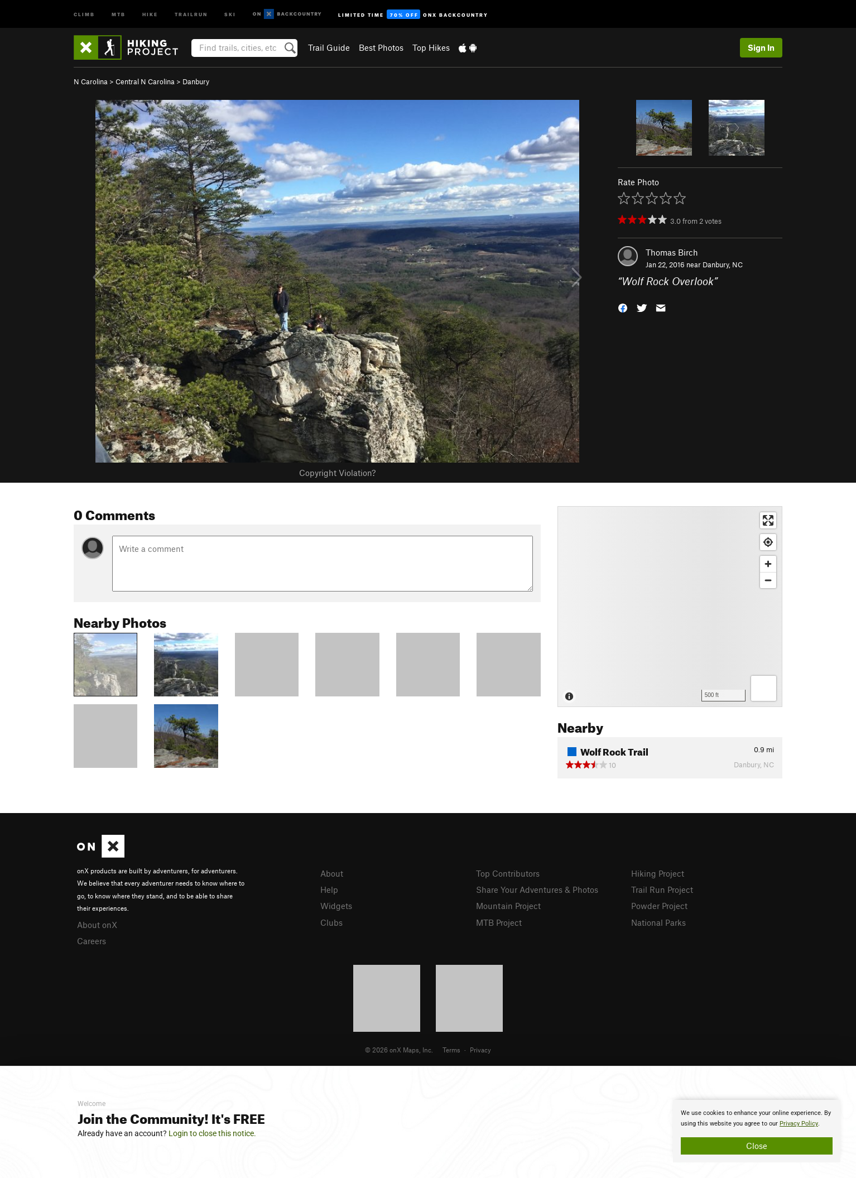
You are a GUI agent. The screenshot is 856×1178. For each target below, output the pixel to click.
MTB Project (499, 922)
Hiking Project (657, 873)
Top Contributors (508, 873)
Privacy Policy (799, 1123)
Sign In (761, 47)
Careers (91, 941)
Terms (451, 1050)
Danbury (195, 81)
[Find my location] (768, 542)
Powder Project (659, 906)
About (331, 873)
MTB (119, 13)
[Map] (670, 606)
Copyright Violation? (337, 473)
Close (756, 1146)
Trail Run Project (662, 889)
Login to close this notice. (212, 1133)
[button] (623, 307)
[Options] (763, 688)
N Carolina (91, 81)
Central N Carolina (145, 81)
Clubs (331, 922)
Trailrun (191, 13)
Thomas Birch (672, 252)
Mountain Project (508, 906)
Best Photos (381, 47)
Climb (84, 13)
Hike (150, 13)
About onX (97, 925)
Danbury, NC (723, 264)
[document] (757, 1131)
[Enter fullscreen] (768, 520)
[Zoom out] (768, 580)
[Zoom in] (768, 564)
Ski (230, 13)
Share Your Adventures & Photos (537, 889)
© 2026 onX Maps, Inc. (399, 1050)
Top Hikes (431, 47)
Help (329, 889)
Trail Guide (329, 47)
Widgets (336, 906)
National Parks (658, 922)
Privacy (480, 1050)
